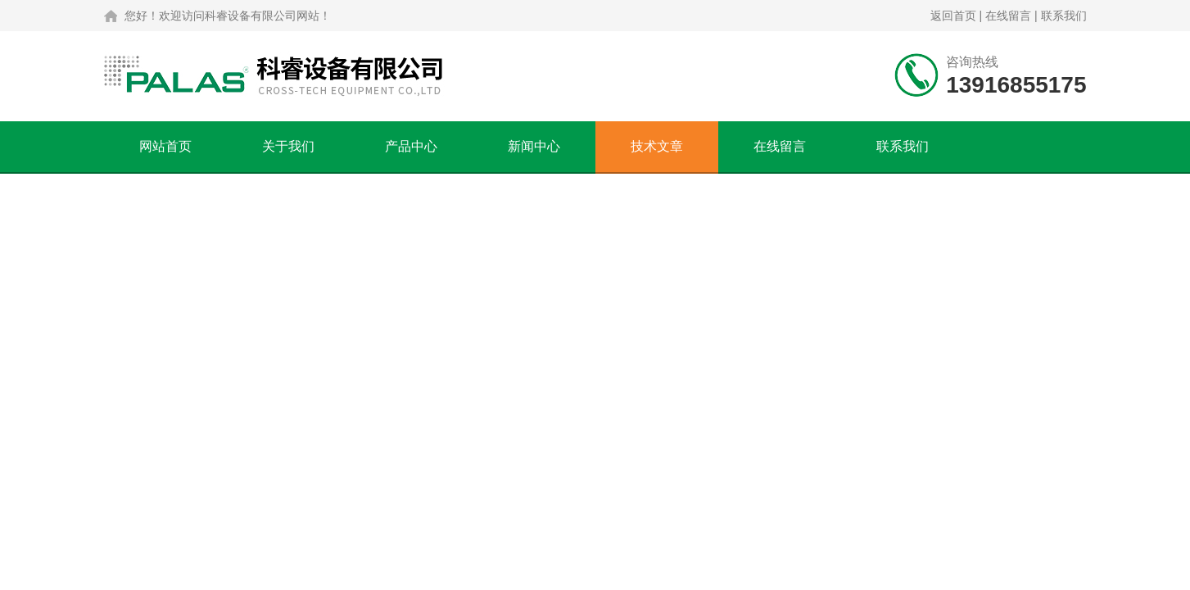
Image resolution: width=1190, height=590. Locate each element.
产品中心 (411, 146)
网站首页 (165, 146)
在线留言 (1008, 15)
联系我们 (1064, 15)
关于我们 (288, 146)
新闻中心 (534, 146)
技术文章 (657, 146)
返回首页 (953, 15)
